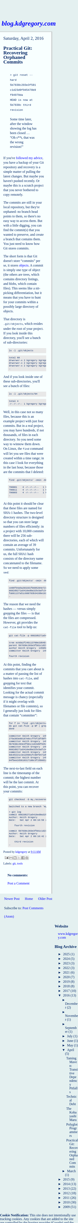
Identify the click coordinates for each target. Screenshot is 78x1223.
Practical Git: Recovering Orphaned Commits (72, 1148)
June (70, 1035)
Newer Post (12, 893)
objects (23, 262)
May (70, 1040)
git (14, 858)
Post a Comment (18, 878)
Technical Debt (71, 1094)
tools (20, 858)
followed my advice (29, 154)
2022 (67, 962)
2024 (67, 953)
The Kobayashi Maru (71, 1108)
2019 (67, 976)
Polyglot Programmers (71, 1124)
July (70, 1030)
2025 (67, 948)
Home (29, 893)
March (71, 1165)
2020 (67, 971)
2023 (67, 958)
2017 (67, 985)
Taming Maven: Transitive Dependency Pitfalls (72, 1069)
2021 (67, 967)
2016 (67, 990)
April (70, 1044)
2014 (67, 1178)
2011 (66, 1192)
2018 (67, 981)
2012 (67, 1187)
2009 (67, 1201)
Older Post (45, 893)
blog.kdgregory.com (29, 23)
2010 (67, 1197)
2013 (67, 1183)
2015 (67, 1174)
